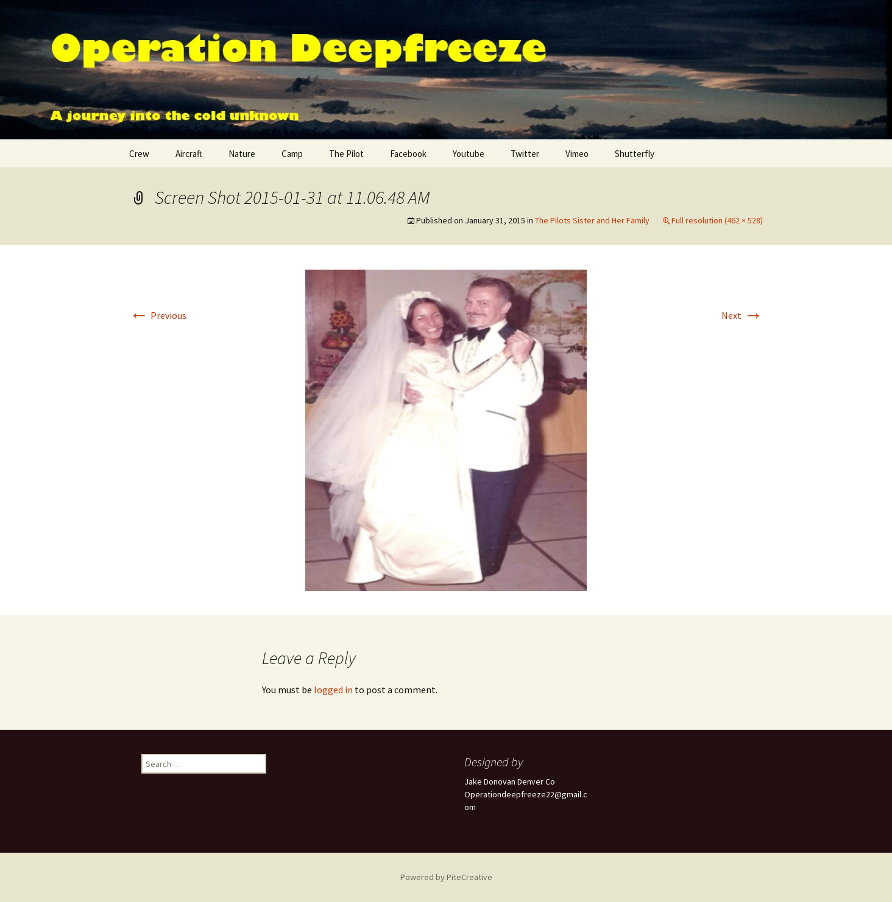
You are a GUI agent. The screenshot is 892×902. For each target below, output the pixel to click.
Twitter (525, 153)
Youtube (468, 153)
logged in (333, 689)
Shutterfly (634, 153)
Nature (241, 153)
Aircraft (188, 153)
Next (742, 315)
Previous (157, 315)
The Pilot (346, 153)
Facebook (408, 153)
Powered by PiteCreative (446, 877)
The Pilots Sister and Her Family (592, 220)
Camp (292, 153)
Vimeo (577, 153)
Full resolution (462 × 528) (717, 220)
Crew (139, 153)
